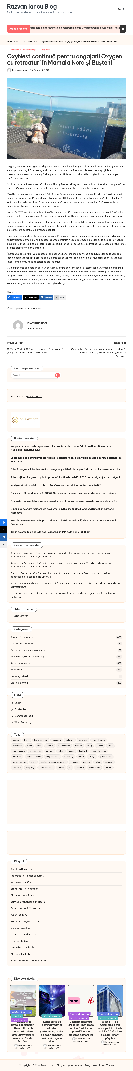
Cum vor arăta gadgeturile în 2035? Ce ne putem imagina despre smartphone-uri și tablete (63, 493)
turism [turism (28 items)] (61, 767)
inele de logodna (20, 927)
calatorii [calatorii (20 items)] (69, 740)
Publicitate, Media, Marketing (22, 49)
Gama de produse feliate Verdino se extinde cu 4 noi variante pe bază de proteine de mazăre (64, 501)
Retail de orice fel (20, 663)
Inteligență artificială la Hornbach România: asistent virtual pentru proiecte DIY (56, 485)
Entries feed (21, 709)
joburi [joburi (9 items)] (61, 751)
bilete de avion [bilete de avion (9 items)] (40, 740)
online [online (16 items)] (81, 756)
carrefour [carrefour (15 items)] (83, 740)
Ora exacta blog (20, 941)
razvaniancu (37, 322)
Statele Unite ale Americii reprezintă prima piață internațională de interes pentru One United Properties (63, 522)
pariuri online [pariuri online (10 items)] (106, 756)
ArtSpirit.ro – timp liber (24, 934)
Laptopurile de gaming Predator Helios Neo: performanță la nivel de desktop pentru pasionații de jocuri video (66, 459)
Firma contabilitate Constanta (28, 960)
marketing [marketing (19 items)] (68, 756)
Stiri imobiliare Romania (24, 895)
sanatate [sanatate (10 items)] (17, 767)
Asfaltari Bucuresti (21, 869)
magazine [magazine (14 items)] (17, 756)
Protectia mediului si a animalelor (29, 650)
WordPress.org (22, 722)
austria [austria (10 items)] (16, 740)
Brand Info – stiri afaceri (24, 888)
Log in (17, 702)
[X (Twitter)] (31, 297)
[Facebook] (14, 297)
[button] (34, 328)
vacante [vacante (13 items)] (80, 767)
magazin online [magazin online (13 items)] (52, 756)
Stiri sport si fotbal (21, 954)
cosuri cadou (34, 396)
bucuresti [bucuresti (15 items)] (57, 740)
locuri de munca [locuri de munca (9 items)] (99, 751)
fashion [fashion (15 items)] (78, 745)
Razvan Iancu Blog (32, 7)
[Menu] (113, 9)
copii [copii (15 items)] (29, 745)
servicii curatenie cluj (22, 947)
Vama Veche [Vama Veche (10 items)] (94, 767)
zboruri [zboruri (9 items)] (108, 767)
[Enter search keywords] (36, 375)
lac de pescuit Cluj (21, 882)
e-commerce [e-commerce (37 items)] (64, 745)
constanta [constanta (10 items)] (17, 745)
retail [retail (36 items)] (98, 762)
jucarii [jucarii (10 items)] (71, 751)
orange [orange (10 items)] (92, 756)
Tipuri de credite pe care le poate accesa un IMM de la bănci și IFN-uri (50, 532)
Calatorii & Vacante (22, 643)
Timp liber (45, 49)
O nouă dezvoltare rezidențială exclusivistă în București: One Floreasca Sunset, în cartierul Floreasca (62, 510)
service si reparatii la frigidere (28, 901)
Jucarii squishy (19, 914)
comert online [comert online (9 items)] (98, 740)
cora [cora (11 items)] (39, 745)
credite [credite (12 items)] (49, 745)
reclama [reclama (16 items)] (74, 762)
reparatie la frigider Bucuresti (27, 875)
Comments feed (23, 715)
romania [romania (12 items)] (108, 762)
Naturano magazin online (25, 921)
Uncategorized (19, 676)
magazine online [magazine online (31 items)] (34, 756)
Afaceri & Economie (22, 637)
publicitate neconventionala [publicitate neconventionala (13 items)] (53, 762)
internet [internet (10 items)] (49, 751)
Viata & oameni (19, 682)
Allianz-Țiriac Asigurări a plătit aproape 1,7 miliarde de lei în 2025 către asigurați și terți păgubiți (66, 477)
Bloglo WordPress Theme (99, 1065)
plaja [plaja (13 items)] (33, 762)
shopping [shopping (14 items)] (30, 767)
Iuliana (14, 583)
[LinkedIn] (46, 297)
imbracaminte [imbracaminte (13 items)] (19, 751)
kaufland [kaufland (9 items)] (83, 751)
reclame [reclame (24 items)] (86, 762)
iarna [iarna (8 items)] (110, 745)
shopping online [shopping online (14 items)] (46, 767)
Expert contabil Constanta (26, 908)
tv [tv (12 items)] (70, 767)
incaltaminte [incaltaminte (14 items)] (35, 751)
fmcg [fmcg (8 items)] (89, 745)
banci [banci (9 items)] (26, 740)
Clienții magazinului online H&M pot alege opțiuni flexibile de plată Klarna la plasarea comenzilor (65, 469)
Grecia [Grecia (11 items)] (100, 745)
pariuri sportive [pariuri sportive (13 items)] (19, 762)
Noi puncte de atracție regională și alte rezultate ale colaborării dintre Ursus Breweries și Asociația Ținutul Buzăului (61, 448)
